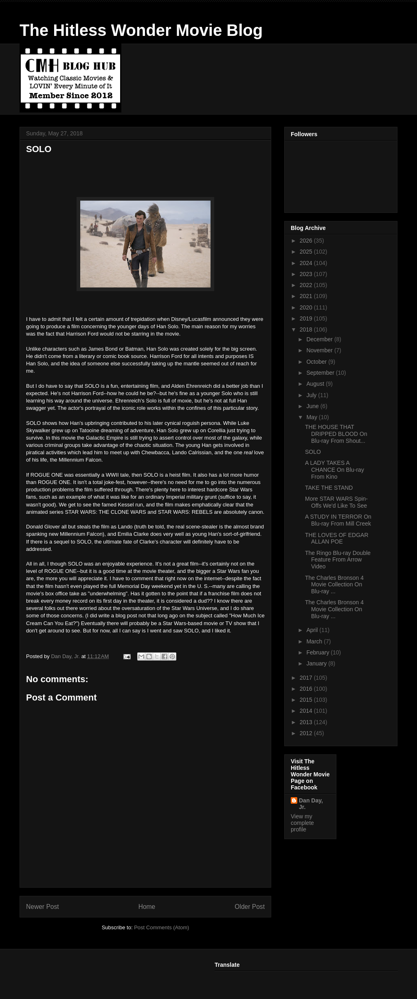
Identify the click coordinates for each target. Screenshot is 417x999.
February (318, 652)
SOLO (313, 452)
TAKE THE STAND (329, 487)
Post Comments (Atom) (161, 927)
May (312, 417)
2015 (307, 699)
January (317, 663)
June (313, 406)
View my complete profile (302, 823)
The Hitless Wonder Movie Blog (141, 30)
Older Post (250, 906)
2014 (307, 710)
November (320, 350)
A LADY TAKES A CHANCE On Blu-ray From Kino (334, 470)
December (320, 339)
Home (147, 906)
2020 (307, 307)
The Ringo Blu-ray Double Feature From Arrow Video (338, 560)
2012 (307, 733)
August (315, 383)
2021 (307, 296)
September (321, 372)
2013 (307, 722)
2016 (307, 688)
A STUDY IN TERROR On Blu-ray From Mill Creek (338, 520)
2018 (307, 329)
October (317, 361)
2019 (307, 318)
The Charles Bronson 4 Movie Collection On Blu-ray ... (334, 585)
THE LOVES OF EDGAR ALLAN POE (337, 538)
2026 (307, 240)
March (315, 641)
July (312, 395)
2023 (307, 274)
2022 (307, 285)
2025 (307, 251)
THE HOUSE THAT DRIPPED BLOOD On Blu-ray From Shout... (336, 434)
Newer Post (42, 906)
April (312, 630)
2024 (307, 263)
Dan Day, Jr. (311, 803)
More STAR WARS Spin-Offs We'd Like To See (336, 502)
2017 (307, 677)
